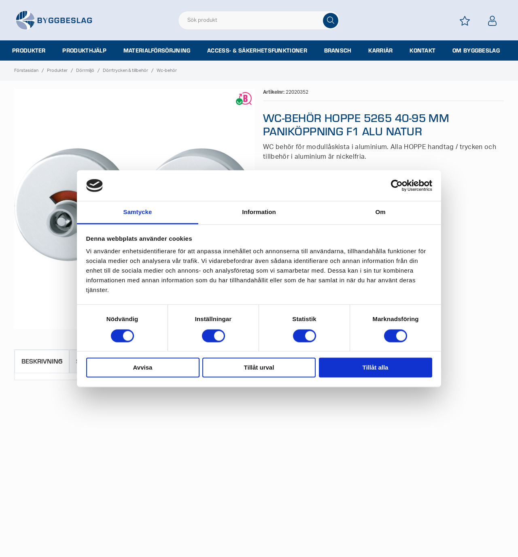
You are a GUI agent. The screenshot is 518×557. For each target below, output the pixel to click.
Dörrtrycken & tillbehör (125, 70)
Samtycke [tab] (137, 212)
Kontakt (422, 50)
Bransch (338, 50)
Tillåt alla (375, 367)
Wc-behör (167, 70)
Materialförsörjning (157, 50)
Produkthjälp (84, 50)
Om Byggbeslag (476, 50)
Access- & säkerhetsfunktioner (257, 50)
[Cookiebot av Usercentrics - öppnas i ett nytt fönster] (396, 185)
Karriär (380, 50)
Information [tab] (259, 212)
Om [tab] (380, 212)
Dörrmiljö (85, 70)
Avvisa (143, 367)
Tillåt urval (259, 367)
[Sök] (330, 20)
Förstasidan (26, 70)
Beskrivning (41, 361)
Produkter (29, 50)
